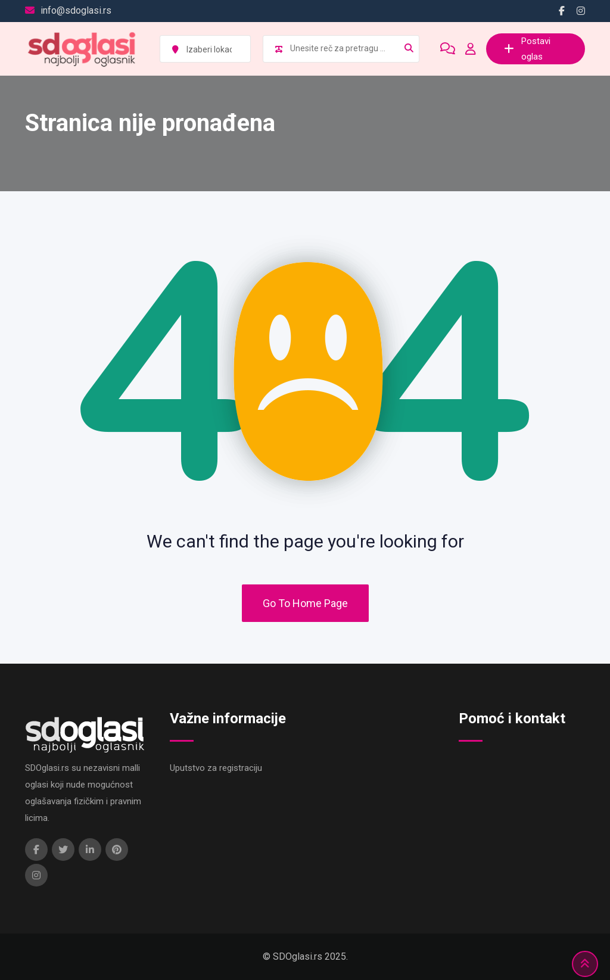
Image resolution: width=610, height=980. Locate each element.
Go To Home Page (305, 603)
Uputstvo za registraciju (216, 768)
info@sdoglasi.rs (76, 10)
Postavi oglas (527, 49)
